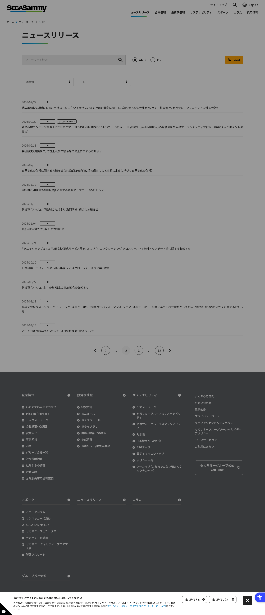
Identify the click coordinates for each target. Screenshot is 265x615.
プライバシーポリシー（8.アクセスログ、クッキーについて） (136, 606)
